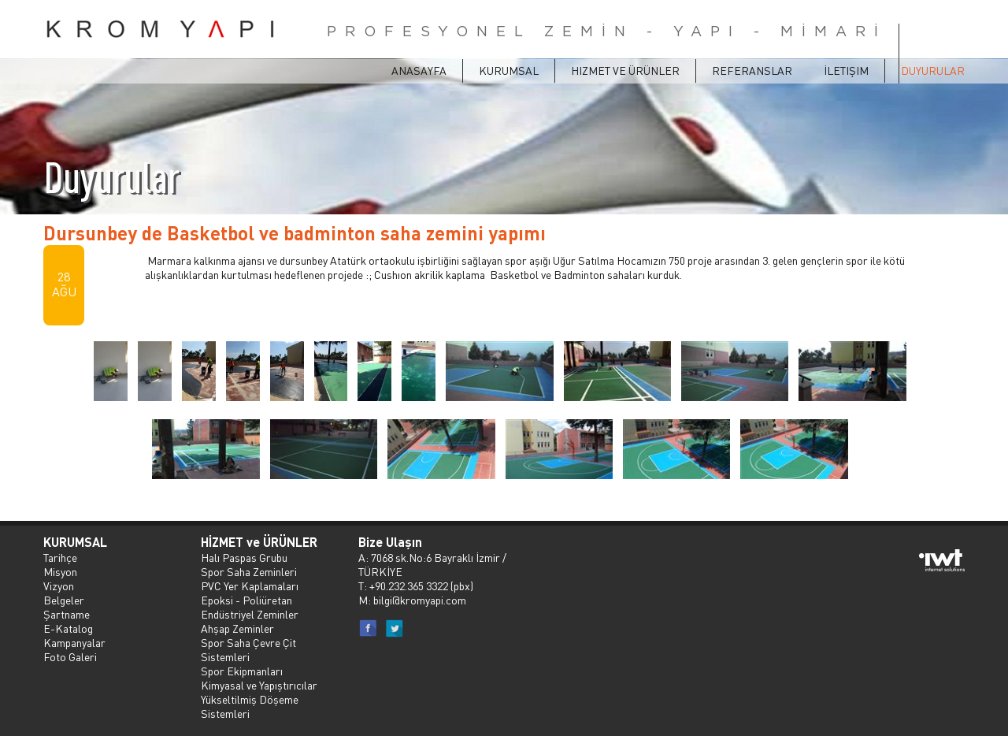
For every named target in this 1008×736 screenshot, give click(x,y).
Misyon (60, 571)
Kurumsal (509, 70)
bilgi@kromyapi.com (419, 600)
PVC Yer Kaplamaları (249, 585)
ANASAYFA (419, 70)
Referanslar (752, 70)
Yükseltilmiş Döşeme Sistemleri (249, 706)
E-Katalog (68, 628)
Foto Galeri (70, 656)
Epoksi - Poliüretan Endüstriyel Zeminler (249, 607)
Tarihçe (60, 557)
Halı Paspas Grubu (244, 557)
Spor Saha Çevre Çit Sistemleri (248, 649)
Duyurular (933, 70)
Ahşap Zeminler (237, 628)
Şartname (66, 614)
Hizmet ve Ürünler (625, 70)
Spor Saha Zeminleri (249, 571)
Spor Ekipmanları (242, 671)
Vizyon (58, 585)
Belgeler (63, 600)
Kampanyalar (74, 642)
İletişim (846, 70)
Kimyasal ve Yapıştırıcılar (259, 685)
